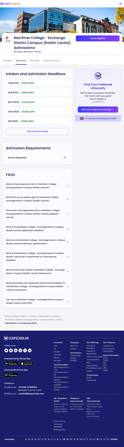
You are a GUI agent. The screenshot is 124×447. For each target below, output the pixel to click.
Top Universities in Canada (61, 378)
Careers (73, 349)
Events (89, 371)
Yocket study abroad (75, 356)
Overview (7, 60)
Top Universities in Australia (61, 383)
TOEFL (105, 360)
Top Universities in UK (61, 373)
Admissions (21, 60)
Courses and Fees (51, 60)
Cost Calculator (93, 360)
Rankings (34, 60)
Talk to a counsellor (94, 357)
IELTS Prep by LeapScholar (108, 350)
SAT (104, 363)
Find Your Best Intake (37, 131)
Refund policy (59, 430)
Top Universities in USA (61, 368)
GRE (104, 368)
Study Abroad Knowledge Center (94, 366)
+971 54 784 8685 (93, 419)
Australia (57, 355)
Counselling (91, 380)
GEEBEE (73, 360)
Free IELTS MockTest (91, 347)
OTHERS (113, 439)
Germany (57, 361)
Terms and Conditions (58, 425)
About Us (74, 346)
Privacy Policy (59, 421)
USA (55, 346)
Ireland (56, 358)
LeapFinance (108, 346)
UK (55, 349)
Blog (88, 362)
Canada (57, 352)
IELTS (89, 378)
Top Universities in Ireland (61, 388)
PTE (104, 365)
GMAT (105, 370)
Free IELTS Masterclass (92, 352)
